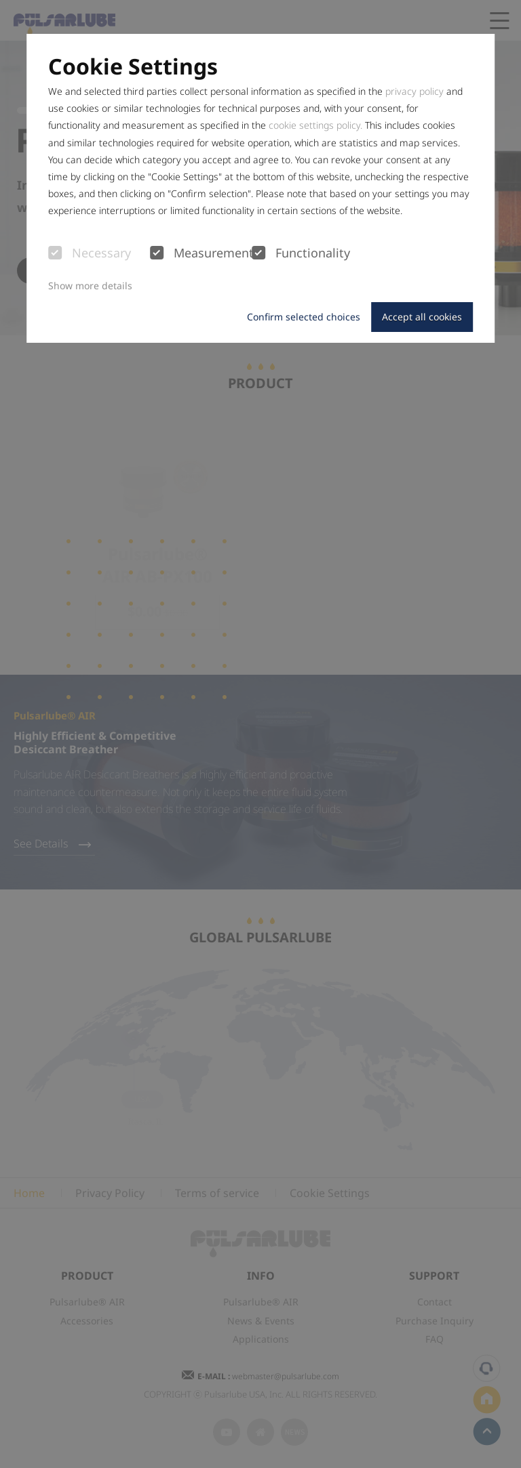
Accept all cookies (422, 316)
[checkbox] (55, 252)
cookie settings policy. (315, 125)
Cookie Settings (133, 66)
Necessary (89, 253)
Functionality (301, 253)
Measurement (201, 253)
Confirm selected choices (303, 316)
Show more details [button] (90, 285)
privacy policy (414, 91)
